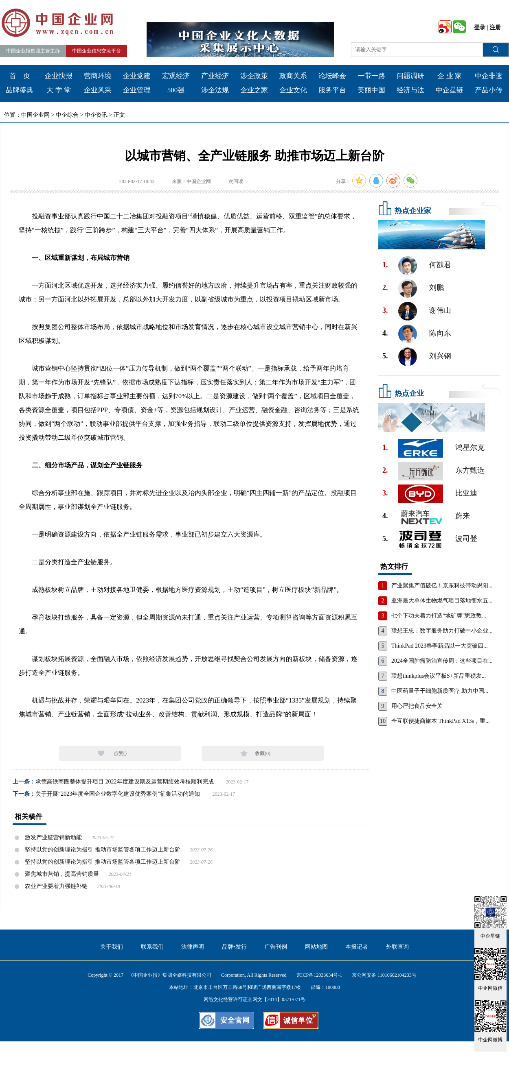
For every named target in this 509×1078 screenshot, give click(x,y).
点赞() (120, 753)
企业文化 (293, 90)
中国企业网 (35, 115)
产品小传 (488, 90)
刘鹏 (436, 288)
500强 (176, 90)
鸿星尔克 (470, 447)
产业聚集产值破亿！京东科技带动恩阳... (442, 586)
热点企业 (409, 393)
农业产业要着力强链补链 (56, 886)
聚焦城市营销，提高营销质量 (62, 874)
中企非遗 (488, 76)
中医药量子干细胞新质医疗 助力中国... (439, 691)
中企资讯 (96, 115)
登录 (479, 27)
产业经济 (215, 76)
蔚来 (462, 516)
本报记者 (356, 947)
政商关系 (293, 76)
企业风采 (98, 90)
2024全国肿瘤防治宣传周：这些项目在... (442, 661)
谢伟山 (440, 310)
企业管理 (137, 90)
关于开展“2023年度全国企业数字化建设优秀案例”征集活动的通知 (117, 794)
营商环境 (98, 76)
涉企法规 (215, 90)
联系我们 (152, 947)
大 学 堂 (58, 90)
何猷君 (440, 265)
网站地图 (316, 947)
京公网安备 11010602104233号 (384, 975)
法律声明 (192, 947)
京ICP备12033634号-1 (319, 975)
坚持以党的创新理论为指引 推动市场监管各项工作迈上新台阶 (102, 850)
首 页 (19, 76)
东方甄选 (470, 470)
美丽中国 (371, 90)
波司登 (466, 539)
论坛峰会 (332, 76)
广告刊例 (275, 947)
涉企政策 (254, 76)
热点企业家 (413, 211)
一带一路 (371, 76)
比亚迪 (466, 493)
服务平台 (332, 90)
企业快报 (58, 76)
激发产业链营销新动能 (54, 837)
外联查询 (397, 947)
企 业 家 (449, 76)
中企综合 (67, 115)
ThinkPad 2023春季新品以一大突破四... (439, 646)
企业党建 (137, 76)
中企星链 (449, 90)
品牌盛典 (19, 90)
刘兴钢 (440, 356)
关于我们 (111, 947)
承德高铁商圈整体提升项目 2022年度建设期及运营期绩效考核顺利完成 (124, 782)
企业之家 (254, 90)
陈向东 (440, 333)
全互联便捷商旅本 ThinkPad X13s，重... (440, 721)
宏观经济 (176, 76)
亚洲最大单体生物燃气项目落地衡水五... (442, 601)
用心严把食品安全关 (417, 706)
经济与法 (410, 90)
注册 (495, 27)
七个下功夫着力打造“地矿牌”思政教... (438, 616)
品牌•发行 (234, 947)
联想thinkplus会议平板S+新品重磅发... (438, 676)
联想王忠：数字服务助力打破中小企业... (442, 631)
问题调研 (410, 76)
